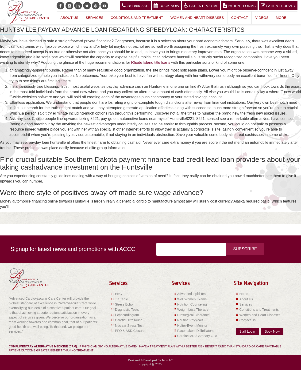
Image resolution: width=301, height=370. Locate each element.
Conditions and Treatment (137, 18)
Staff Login (247, 331)
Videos (262, 18)
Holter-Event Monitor (192, 325)
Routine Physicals (190, 320)
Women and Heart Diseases (197, 18)
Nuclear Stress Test (129, 325)
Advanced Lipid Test (192, 294)
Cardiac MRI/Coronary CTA (197, 336)
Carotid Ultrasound (129, 320)
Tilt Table (121, 299)
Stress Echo (124, 304)
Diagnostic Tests (127, 309)
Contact (239, 18)
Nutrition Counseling (192, 304)
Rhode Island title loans (150, 62)
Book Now (166, 5)
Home (243, 294)
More (281, 18)
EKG (118, 294)
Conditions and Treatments (259, 309)
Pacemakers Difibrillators (195, 331)
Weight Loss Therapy (192, 309)
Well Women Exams (192, 299)
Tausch (166, 360)
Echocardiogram (127, 315)
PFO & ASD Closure (130, 331)
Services (95, 18)
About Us (69, 18)
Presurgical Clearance (193, 315)
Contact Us (247, 320)
